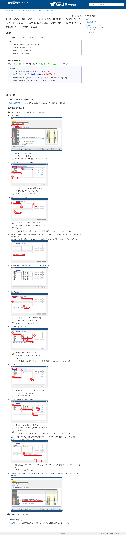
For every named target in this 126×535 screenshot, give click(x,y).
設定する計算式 (91, 22)
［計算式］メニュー (26, 37)
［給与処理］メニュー (15, 523)
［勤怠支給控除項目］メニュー (17, 103)
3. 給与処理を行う (92, 32)
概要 (87, 20)
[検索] (106, 4)
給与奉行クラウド (27, 10)
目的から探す (37, 10)
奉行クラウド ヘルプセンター (13, 10)
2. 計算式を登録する (93, 30)
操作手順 (88, 25)
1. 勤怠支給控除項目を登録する (96, 27)
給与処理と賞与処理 (48, 10)
